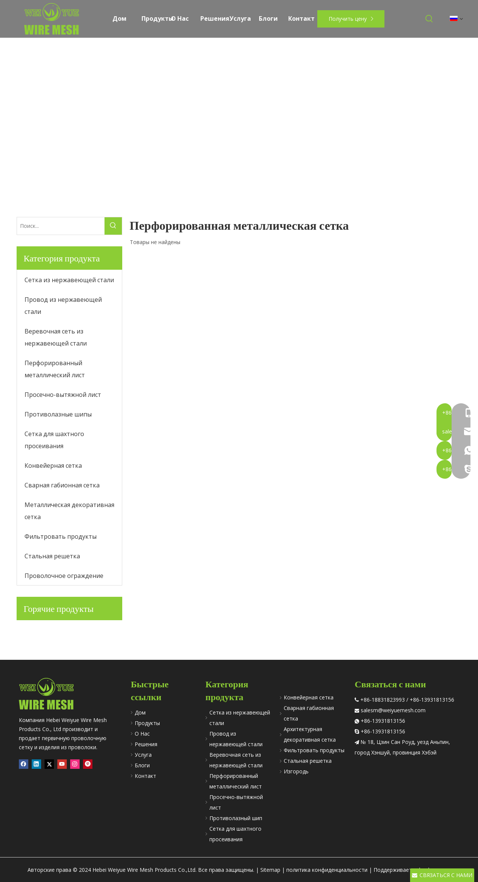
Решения (146, 744)
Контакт (145, 775)
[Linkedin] (36, 764)
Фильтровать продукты (314, 750)
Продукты (147, 723)
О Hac (142, 733)
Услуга (143, 754)
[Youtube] (62, 764)
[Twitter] (49, 764)
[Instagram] (75, 764)
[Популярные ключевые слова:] (429, 19)
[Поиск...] (61, 226)
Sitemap (270, 869)
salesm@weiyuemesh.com (393, 710)
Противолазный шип (235, 818)
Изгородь (296, 771)
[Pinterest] (87, 764)
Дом (140, 712)
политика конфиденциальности (326, 869)
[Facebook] (23, 764)
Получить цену (351, 18)
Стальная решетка (308, 760)
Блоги (142, 765)
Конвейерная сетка (309, 697)
